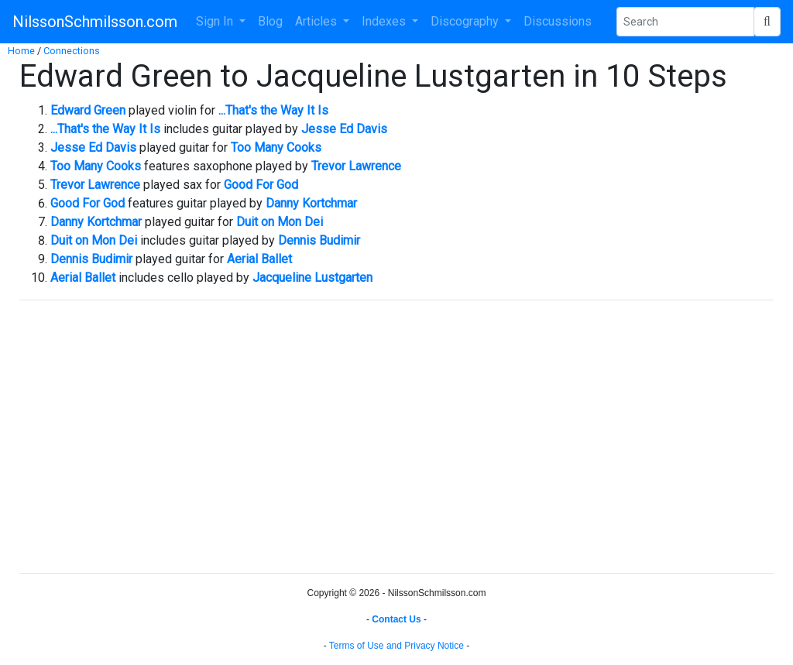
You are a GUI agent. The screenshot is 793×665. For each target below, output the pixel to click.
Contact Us (396, 619)
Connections (71, 51)
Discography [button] (466, 21)
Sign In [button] (216, 21)
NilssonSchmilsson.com (94, 21)
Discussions (558, 21)
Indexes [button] (385, 21)
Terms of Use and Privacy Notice (396, 645)
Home (21, 51)
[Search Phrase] (685, 21)
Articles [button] (317, 21)
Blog (270, 21)
